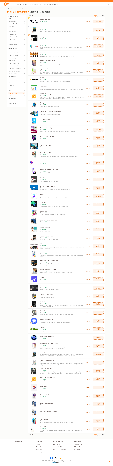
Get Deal (98, 21)
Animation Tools (17, 88)
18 (24, 76)
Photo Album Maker (17, 34)
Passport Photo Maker (46, 294)
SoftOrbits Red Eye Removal (48, 411)
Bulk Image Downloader (47, 336)
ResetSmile (43, 386)
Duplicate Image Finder (17, 29)
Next (103, 15)
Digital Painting (17, 26)
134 (24, 93)
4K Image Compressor (46, 319)
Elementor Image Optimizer (48, 128)
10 (24, 31)
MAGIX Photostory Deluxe (47, 377)
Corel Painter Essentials (47, 395)
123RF (42, 78)
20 (24, 21)
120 (24, 98)
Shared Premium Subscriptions (50, 4)
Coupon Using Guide (58, 446)
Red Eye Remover (17, 73)
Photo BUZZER (44, 419)
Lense (42, 162)
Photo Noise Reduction (17, 63)
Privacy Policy (39, 449)
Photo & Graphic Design (22, 8)
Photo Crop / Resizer (17, 55)
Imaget (42, 277)
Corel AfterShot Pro (46, 368)
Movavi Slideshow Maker (47, 60)
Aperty (42, 37)
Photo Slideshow (17, 42)
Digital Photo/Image (35, 8)
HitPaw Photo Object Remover (49, 169)
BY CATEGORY (17, 80)
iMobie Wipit (43, 202)
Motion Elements (45, 19)
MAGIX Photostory (45, 94)
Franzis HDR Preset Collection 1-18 (50, 111)
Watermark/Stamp (17, 44)
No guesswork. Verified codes (56, 1)
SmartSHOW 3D (44, 28)
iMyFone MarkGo (45, 119)
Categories (12, 8)
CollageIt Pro (44, 103)
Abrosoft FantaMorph (46, 236)
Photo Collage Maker (46, 153)
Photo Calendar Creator (47, 311)
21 (24, 90)
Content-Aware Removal (17, 71)
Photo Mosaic (17, 60)
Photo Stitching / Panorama (17, 68)
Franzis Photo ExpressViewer (48, 252)
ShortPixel (43, 44)
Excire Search (44, 302)
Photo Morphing (17, 58)
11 (24, 44)
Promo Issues (56, 444)
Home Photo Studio (46, 145)
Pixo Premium (44, 178)
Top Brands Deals (78, 444)
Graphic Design (17, 98)
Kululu (42, 243)
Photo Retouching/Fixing (17, 66)
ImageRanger (44, 352)
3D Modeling (17, 85)
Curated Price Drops (22, 4)
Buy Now (98, 337)
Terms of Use (39, 446)
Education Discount (78, 446)
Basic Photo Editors (17, 21)
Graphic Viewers (17, 101)
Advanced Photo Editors (17, 24)
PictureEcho (43, 53)
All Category (77, 449)
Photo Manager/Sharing (17, 37)
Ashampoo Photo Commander (49, 260)
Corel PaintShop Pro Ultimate (48, 137)
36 (24, 82)
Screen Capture (17, 103)
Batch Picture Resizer (46, 403)
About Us (38, 444)
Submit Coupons (40, 452)
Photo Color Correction (17, 53)
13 (24, 34)
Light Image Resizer (46, 69)
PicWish (42, 194)
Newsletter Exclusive (35, 4)
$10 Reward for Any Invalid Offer (60, 452)
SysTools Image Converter (47, 186)
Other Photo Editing (17, 76)
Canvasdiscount (45, 227)
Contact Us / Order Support (59, 449)
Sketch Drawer (44, 211)
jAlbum (42, 327)
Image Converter (17, 31)
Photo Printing (17, 39)
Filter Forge (43, 86)
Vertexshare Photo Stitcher (48, 269)
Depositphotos (44, 427)
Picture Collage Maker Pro (47, 360)
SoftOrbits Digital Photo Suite (48, 220)
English (77, 452)
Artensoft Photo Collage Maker (49, 343)
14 (24, 23)
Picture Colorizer (45, 286)
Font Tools (17, 96)
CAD (17, 90)
